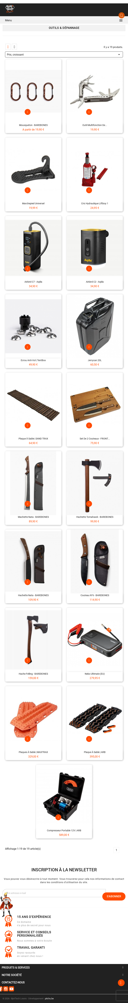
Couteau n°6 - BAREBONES (95, 595)
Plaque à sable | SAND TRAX (33, 438)
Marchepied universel (33, 203)
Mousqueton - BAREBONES (33, 125)
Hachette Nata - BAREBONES (33, 595)
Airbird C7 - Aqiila (33, 281)
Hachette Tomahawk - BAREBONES (94, 517)
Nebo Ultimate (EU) (95, 673)
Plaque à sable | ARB (95, 752)
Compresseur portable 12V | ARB (64, 830)
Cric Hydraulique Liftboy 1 (94, 203)
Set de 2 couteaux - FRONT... (95, 438)
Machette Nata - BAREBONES (33, 517)
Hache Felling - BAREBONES (33, 673)
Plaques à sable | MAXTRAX (33, 752)
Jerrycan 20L (95, 360)
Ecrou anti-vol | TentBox (33, 360)
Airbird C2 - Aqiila (95, 281)
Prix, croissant (64, 54)
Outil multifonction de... (94, 125)
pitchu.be (49, 998)
